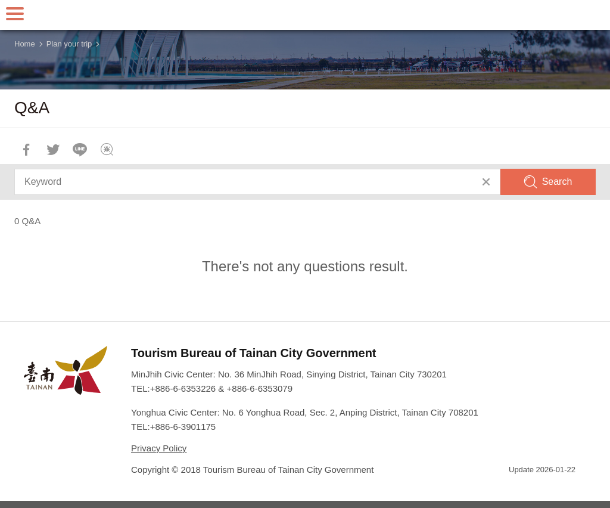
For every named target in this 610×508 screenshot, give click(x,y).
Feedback (107, 150)
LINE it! (80, 150)
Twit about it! (53, 150)
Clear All (486, 182)
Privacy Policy (158, 448)
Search (557, 181)
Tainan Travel (305, 14)
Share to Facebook (26, 150)
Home (24, 43)
